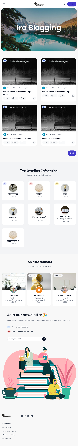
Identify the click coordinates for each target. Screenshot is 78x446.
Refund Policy (6, 438)
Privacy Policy (6, 428)
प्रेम (5, 60)
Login (72, 4)
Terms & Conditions (9, 431)
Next (72, 153)
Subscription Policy (8, 435)
